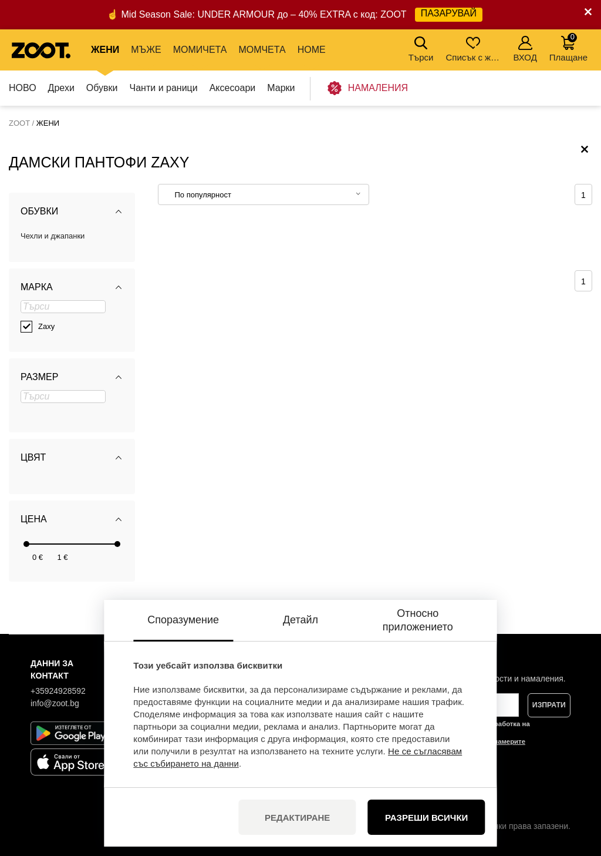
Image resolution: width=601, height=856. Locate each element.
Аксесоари (233, 88)
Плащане (568, 47)
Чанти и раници (164, 88)
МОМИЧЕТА (200, 50)
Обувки (102, 88)
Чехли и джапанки (53, 235)
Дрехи (61, 88)
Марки (281, 88)
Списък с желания (473, 49)
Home (312, 50)
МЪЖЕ (146, 50)
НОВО (22, 88)
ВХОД (524, 49)
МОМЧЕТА (261, 50)
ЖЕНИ (105, 50)
